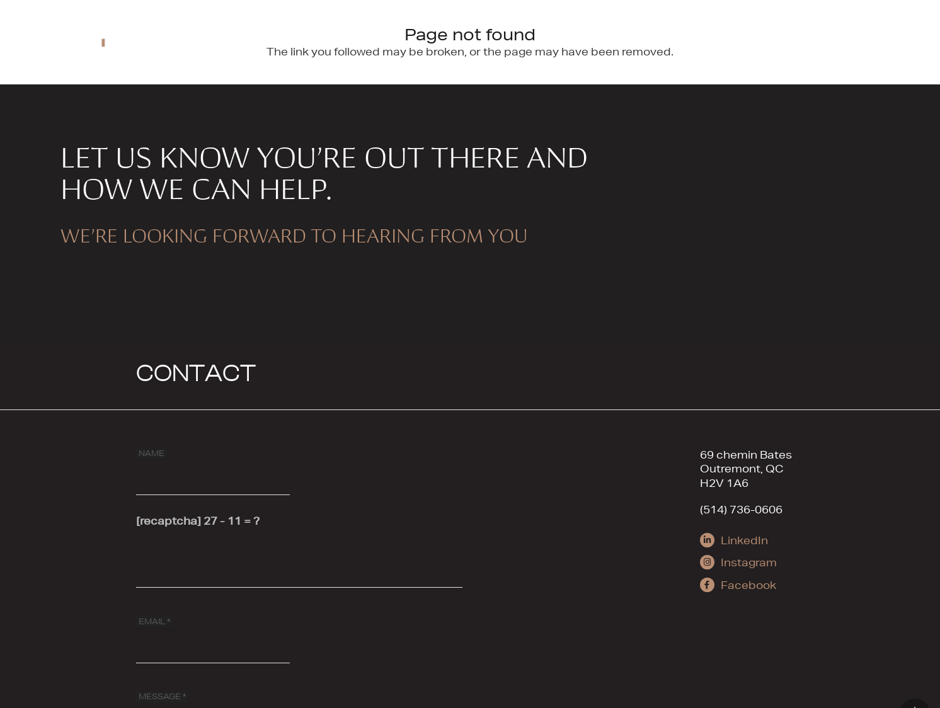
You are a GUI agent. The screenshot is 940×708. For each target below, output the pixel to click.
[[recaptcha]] (299, 559)
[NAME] (213, 466)
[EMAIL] (213, 635)
